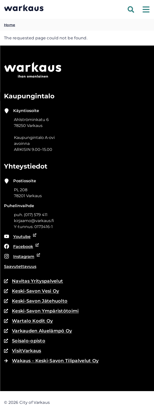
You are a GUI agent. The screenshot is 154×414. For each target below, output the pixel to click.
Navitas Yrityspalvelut (33, 281)
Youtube (19, 237)
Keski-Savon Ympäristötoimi (41, 310)
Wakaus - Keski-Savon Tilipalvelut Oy (51, 360)
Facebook (20, 247)
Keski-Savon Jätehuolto (35, 300)
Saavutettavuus (20, 266)
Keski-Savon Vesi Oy (31, 291)
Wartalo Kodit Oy (28, 320)
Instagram (21, 257)
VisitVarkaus (22, 350)
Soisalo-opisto (24, 340)
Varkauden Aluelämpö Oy (38, 330)
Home (9, 25)
